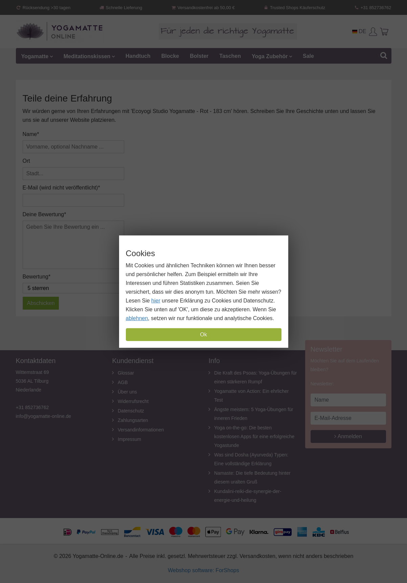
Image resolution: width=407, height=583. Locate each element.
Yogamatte (35, 56)
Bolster (199, 56)
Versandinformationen (141, 429)
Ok (203, 334)
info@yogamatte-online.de (43, 416)
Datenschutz (131, 410)
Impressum (129, 439)
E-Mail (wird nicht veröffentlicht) (60, 187)
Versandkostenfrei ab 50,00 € (202, 7)
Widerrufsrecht (133, 401)
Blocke (170, 56)
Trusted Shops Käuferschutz (294, 7)
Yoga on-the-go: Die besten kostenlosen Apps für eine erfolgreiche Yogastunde (254, 436)
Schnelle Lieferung (120, 7)
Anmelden (348, 436)
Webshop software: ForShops (203, 570)
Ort (26, 161)
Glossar (126, 373)
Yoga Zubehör (270, 56)
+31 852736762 (372, 7)
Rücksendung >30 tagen (43, 7)
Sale (308, 56)
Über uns (127, 392)
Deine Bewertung (43, 214)
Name (30, 134)
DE (359, 31)
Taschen (230, 56)
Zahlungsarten (133, 420)
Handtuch (138, 56)
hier (155, 301)
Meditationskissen (87, 56)
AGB (123, 382)
